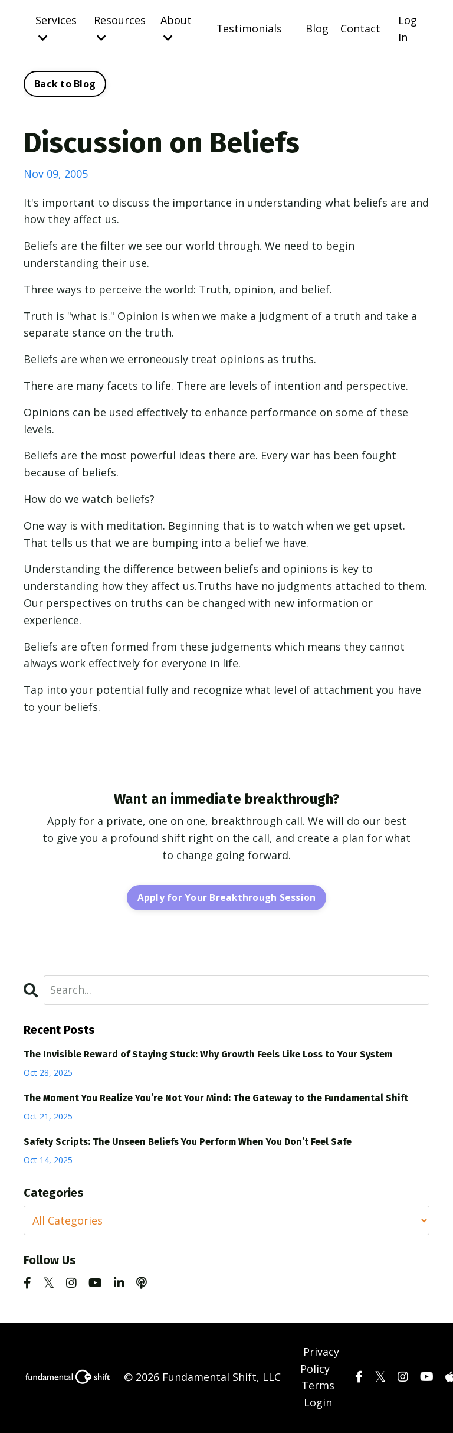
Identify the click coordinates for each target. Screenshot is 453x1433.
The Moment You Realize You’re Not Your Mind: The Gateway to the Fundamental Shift (216, 1098)
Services (56, 28)
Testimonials (249, 28)
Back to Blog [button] (65, 84)
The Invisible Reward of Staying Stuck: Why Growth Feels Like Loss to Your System (208, 1054)
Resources (119, 28)
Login (318, 1403)
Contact (360, 28)
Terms (317, 1386)
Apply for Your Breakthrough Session (227, 898)
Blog (317, 28)
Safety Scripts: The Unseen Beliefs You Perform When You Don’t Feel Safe (188, 1142)
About (175, 28)
